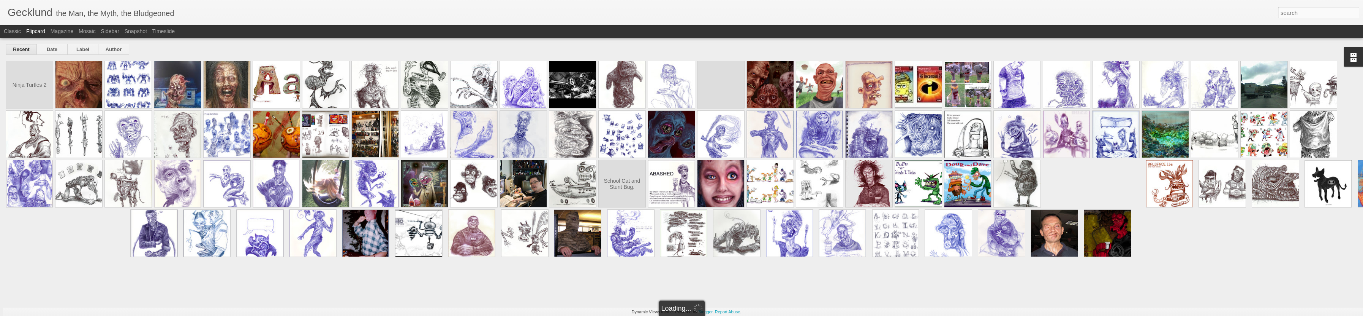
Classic (12, 31)
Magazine (62, 31)
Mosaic (87, 31)
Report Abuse (727, 312)
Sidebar (110, 31)
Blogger (705, 312)
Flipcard (35, 31)
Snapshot (136, 31)
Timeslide (163, 31)
